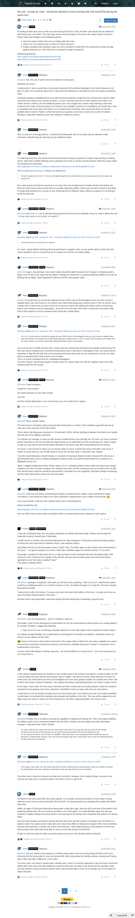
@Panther (50, 578)
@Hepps (39, 171)
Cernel (25, 75)
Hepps (25, 295)
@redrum (43, 75)
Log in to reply (111, 20)
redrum (25, 27)
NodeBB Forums (85, 907)
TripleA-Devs (67, 907)
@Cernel (43, 130)
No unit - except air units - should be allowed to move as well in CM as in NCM (66, 237)
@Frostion (43, 714)
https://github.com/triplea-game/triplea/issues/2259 (39, 59)
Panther (26, 529)
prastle (25, 209)
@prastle (43, 232)
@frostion (21, 719)
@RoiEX (94, 582)
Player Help (26, 20)
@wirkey (65, 466)
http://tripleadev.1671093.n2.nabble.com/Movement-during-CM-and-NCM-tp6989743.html (56, 166)
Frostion (26, 669)
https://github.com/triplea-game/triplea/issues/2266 (39, 57)
